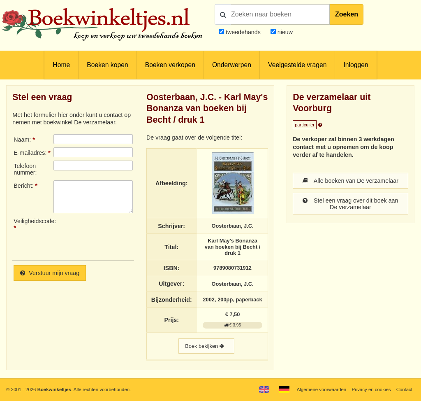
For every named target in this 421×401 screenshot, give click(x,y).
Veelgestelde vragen (297, 64)
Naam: (22, 139)
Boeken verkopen (170, 64)
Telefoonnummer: (25, 169)
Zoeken (346, 14)
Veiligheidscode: (33, 221)
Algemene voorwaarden (321, 389)
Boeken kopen (107, 64)
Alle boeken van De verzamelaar (350, 180)
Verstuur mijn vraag (49, 273)
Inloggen (355, 64)
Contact (404, 389)
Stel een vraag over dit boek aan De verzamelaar (350, 203)
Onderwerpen (231, 64)
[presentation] (122, 236)
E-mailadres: (30, 152)
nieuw (284, 32)
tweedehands (243, 32)
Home (61, 64)
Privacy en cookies (371, 389)
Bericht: (23, 185)
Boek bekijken (206, 346)
